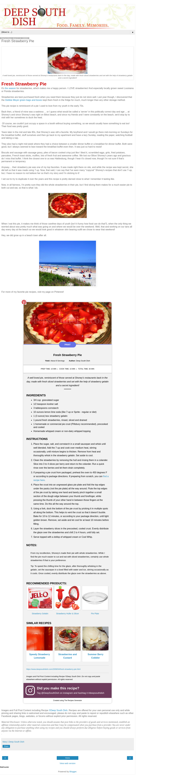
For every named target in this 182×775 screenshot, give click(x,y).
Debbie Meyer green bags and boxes (23, 100)
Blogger (73, 771)
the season (10, 88)
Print (68, 344)
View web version (68, 763)
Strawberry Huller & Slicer (67, 613)
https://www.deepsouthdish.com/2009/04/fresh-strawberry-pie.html (53, 669)
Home (67, 758)
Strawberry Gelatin (40, 613)
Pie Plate (95, 613)
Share (6, 746)
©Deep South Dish (58, 710)
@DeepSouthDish (50, 693)
